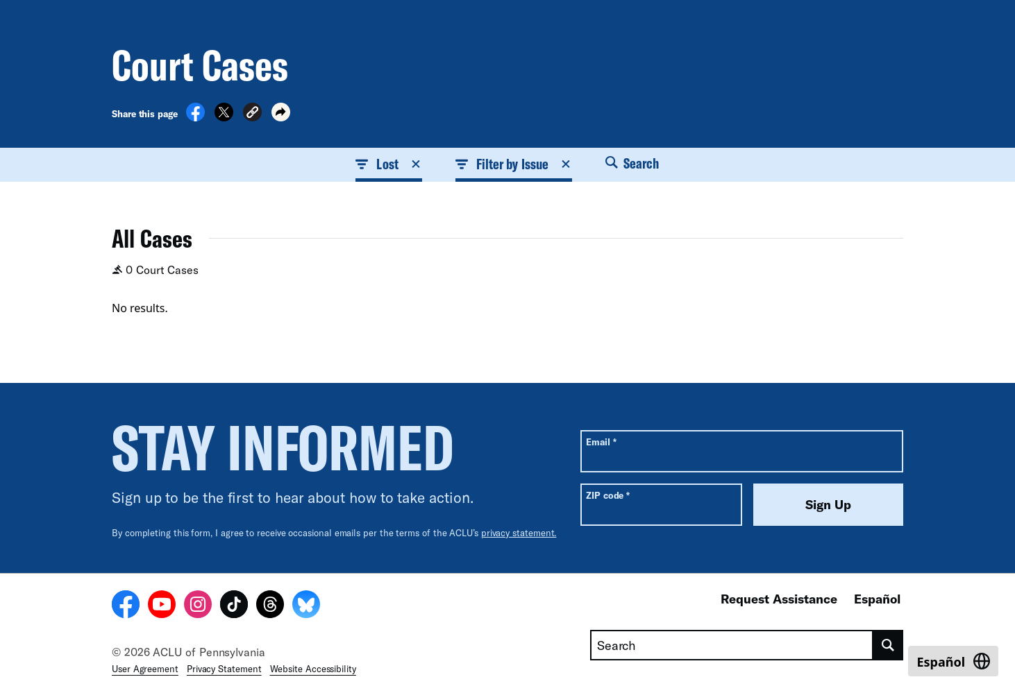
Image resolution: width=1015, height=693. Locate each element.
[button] (252, 114)
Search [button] (632, 163)
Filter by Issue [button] (513, 164)
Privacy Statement (224, 668)
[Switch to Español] (953, 661)
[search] (888, 645)
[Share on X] (224, 117)
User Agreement (145, 668)
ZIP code (608, 495)
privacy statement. (519, 532)
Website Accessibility (313, 668)
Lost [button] (388, 164)
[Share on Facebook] (195, 117)
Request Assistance (779, 598)
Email (601, 441)
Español (877, 598)
